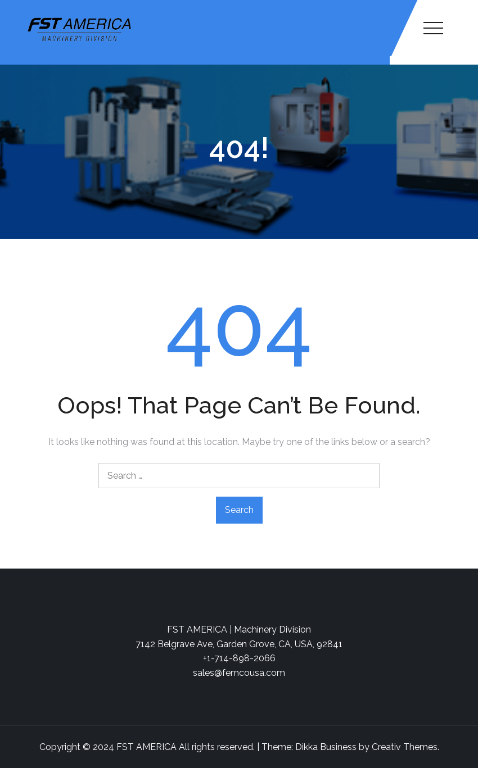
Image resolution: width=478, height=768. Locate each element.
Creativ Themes (405, 747)
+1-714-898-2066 (239, 658)
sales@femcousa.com (239, 672)
